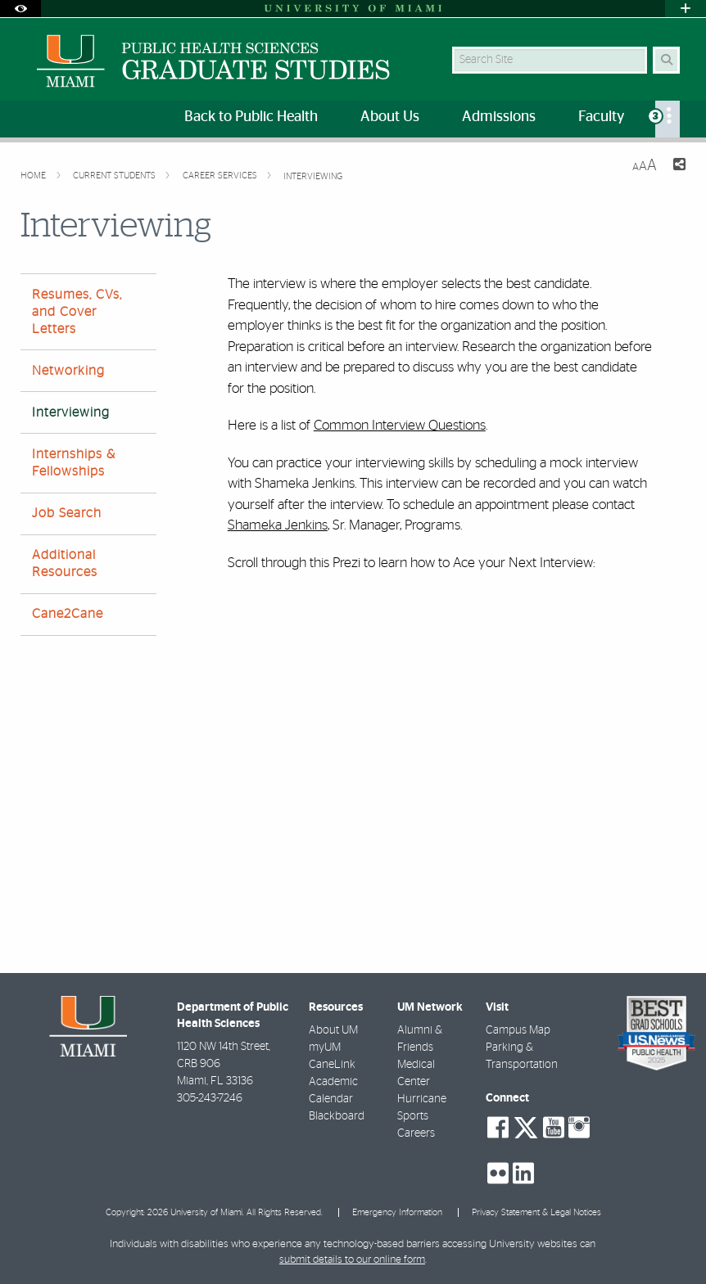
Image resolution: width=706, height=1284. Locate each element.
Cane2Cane (67, 613)
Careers (416, 1133)
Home (34, 175)
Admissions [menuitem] (499, 117)
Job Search (67, 513)
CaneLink (332, 1064)
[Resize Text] (644, 165)
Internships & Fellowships (73, 463)
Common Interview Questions (400, 425)
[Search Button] (666, 60)
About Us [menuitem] (389, 117)
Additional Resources (64, 563)
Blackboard (336, 1116)
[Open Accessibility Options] (20, 8)
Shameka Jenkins (278, 525)
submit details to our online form (352, 1260)
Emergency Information (397, 1212)
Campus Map (518, 1030)
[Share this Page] (678, 166)
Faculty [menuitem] (601, 117)
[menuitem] (667, 119)
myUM (325, 1047)
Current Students (115, 175)
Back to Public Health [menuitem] (251, 117)
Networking (68, 370)
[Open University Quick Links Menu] (685, 8)
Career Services (221, 175)
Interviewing (312, 176)
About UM (333, 1030)
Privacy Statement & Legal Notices (536, 1212)
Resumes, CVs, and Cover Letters (77, 312)
